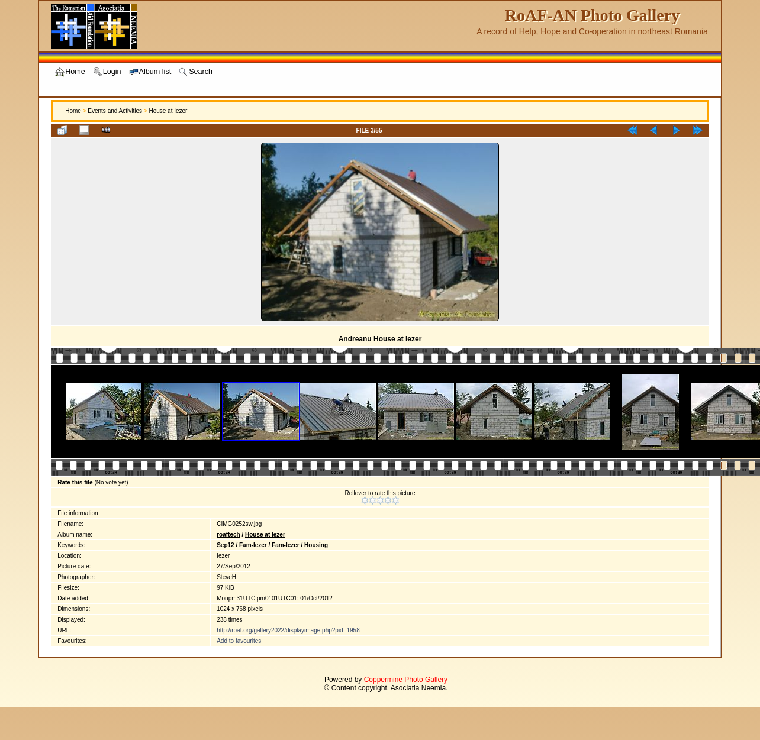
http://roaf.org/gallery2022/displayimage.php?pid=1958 (288, 630)
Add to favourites (239, 641)
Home (73, 111)
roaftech (228, 534)
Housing (316, 545)
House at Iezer (168, 111)
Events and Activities (115, 111)
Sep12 (225, 545)
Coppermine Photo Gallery (405, 680)
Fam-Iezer (253, 545)
